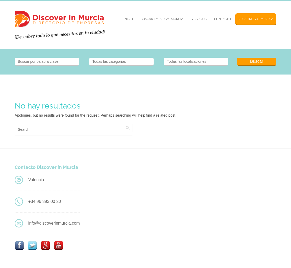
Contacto (222, 19)
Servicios (198, 19)
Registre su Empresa (255, 19)
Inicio (128, 19)
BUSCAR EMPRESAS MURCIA (162, 19)
